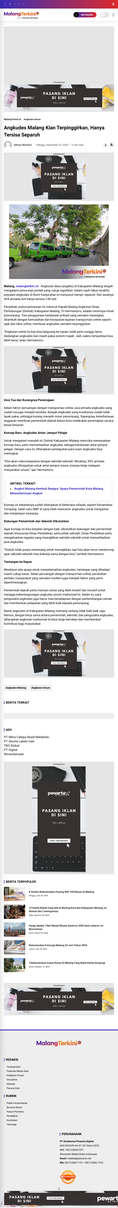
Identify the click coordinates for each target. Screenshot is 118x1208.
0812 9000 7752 (94, 1162)
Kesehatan (12, 1120)
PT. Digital (10, 750)
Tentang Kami (13, 1066)
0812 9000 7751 (74, 1162)
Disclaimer (12, 1079)
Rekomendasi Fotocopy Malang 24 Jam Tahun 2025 (58, 945)
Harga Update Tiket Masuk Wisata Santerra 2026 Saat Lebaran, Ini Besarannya (66, 927)
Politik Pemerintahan (17, 1103)
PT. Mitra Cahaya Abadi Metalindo (26, 737)
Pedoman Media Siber (18, 1071)
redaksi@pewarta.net (79, 1158)
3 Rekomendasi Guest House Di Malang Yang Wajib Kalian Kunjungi (67, 962)
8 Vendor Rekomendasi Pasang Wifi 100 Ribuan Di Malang (61, 891)
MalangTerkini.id (12, 119)
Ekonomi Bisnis (14, 1107)
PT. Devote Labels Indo (19, 741)
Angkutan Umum (32, 119)
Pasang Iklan (13, 1088)
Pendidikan (12, 1116)
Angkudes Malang (16, 687)
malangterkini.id (27, 286)
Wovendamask (14, 754)
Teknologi (11, 1124)
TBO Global (11, 745)
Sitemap (11, 1084)
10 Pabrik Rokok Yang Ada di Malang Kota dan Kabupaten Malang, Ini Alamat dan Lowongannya (68, 909)
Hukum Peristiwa (15, 1111)
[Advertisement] (59, 53)
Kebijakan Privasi (15, 1075)
